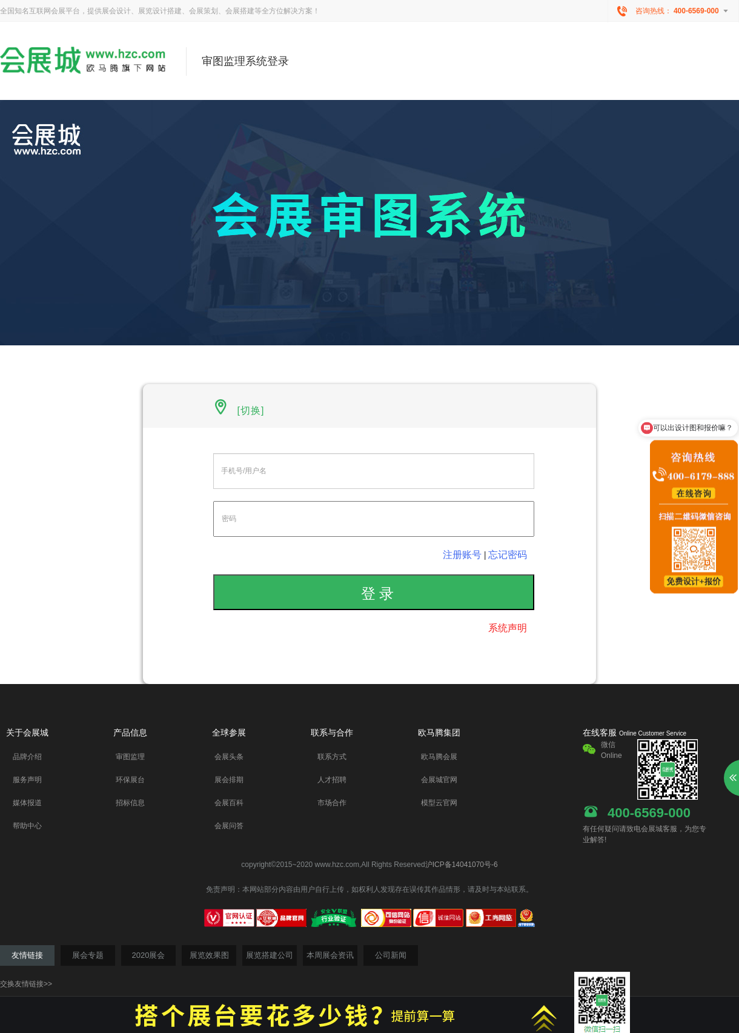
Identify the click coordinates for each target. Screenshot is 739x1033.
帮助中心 (27, 826)
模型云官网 (439, 803)
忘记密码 (507, 555)
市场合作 (331, 803)
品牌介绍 (27, 756)
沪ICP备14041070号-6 (461, 864)
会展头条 (229, 756)
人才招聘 (331, 780)
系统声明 (507, 628)
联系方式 (331, 756)
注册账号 (462, 555)
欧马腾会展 (439, 756)
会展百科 (229, 803)
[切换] (249, 410)
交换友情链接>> (26, 984)
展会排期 (229, 780)
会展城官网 (439, 780)
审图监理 (130, 756)
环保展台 (130, 780)
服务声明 (27, 780)
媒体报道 (27, 803)
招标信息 (130, 803)
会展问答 (229, 826)
